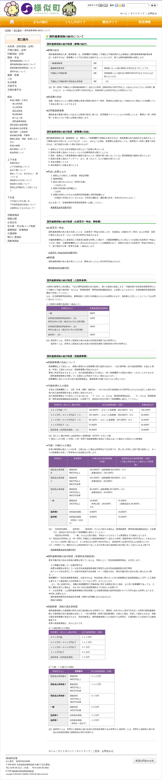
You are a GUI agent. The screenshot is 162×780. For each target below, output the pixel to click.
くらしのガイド (75, 22)
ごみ (9, 78)
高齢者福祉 (13, 240)
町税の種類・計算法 (19, 100)
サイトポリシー (66, 751)
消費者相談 (13, 215)
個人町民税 (17, 104)
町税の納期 (15, 145)
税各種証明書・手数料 (20, 135)
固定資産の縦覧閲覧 (19, 125)
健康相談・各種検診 (17, 229)
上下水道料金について (20, 166)
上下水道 (12, 159)
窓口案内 (18, 30)
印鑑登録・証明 (15, 53)
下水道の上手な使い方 (20, 201)
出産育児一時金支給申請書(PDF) (62, 253)
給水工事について (18, 170)
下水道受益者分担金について (23, 204)
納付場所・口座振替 (19, 132)
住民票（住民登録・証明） (21, 46)
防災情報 (145, 22)
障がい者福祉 (14, 237)
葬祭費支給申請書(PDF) (58, 268)
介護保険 (12, 233)
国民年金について (18, 71)
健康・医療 (13, 75)
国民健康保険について (20, 61)
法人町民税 (17, 107)
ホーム (123, 13)
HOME (8, 30)
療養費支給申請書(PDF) (61, 207)
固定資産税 (17, 111)
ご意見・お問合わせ (103, 751)
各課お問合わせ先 (144, 760)
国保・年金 (13, 57)
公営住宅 (12, 222)
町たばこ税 (17, 118)
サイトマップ (137, 13)
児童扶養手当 (14, 89)
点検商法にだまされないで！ (23, 208)
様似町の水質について (20, 184)
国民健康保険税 (19, 121)
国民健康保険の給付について (23, 64)
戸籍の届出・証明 (16, 50)
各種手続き (15, 163)
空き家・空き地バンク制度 (21, 226)
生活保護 (12, 82)
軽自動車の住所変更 (19, 128)
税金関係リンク (17, 152)
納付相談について (18, 149)
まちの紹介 (40, 22)
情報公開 (12, 218)
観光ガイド (109, 22)
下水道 (10, 197)
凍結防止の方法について (21, 180)
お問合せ (152, 13)
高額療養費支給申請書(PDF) (63, 550)
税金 (9, 96)
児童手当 (12, 86)
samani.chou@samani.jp (23, 771)
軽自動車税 (17, 114)
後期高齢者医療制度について (23, 68)
